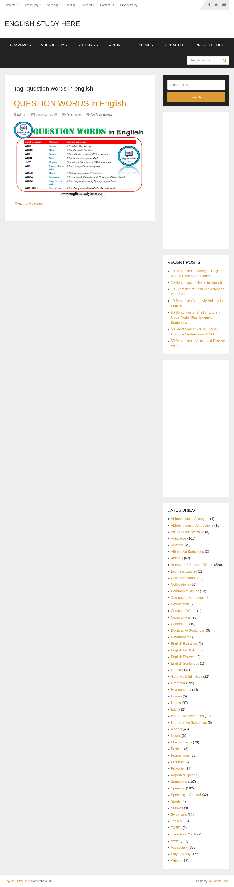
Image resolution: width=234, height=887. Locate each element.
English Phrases (183, 657)
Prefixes (177, 749)
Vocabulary (31, 5)
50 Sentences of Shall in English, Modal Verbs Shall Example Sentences (196, 317)
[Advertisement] (199, 180)
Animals (177, 558)
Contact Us (107, 5)
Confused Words (183, 611)
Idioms (176, 703)
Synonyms (179, 814)
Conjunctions (181, 617)
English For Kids (183, 650)
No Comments (101, 114)
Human (176, 696)
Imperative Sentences (187, 716)
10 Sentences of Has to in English (196, 282)
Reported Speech (184, 775)
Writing (71, 5)
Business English (184, 571)
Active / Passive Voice (187, 532)
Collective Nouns (183, 578)
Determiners (180, 637)
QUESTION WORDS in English (70, 103)
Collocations (180, 584)
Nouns (176, 736)
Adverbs (177, 545)
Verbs (175, 841)
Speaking (52, 5)
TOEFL (176, 828)
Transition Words (183, 834)
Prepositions (180, 755)
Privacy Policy (128, 5)
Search (225, 60)
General (87, 5)
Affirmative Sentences (187, 551)
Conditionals (180, 604)
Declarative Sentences (188, 630)
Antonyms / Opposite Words (192, 565)
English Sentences (185, 663)
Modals (176, 729)
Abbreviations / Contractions (192, 525)
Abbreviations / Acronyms (190, 519)
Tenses (176, 821)
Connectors (179, 624)
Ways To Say (180, 854)
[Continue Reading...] (29, 203)
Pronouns (178, 762)
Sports (176, 801)
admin (21, 114)
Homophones (181, 689)
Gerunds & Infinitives (186, 676)
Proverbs (178, 768)
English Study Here (42, 23)
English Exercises (184, 643)
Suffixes (177, 808)
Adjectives (178, 538)
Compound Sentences (187, 597)
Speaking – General (186, 795)
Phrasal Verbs (181, 742)
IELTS (175, 709)
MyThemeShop (218, 881)
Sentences (179, 782)
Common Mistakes (185, 591)
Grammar (10, 5)
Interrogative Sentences (189, 722)
